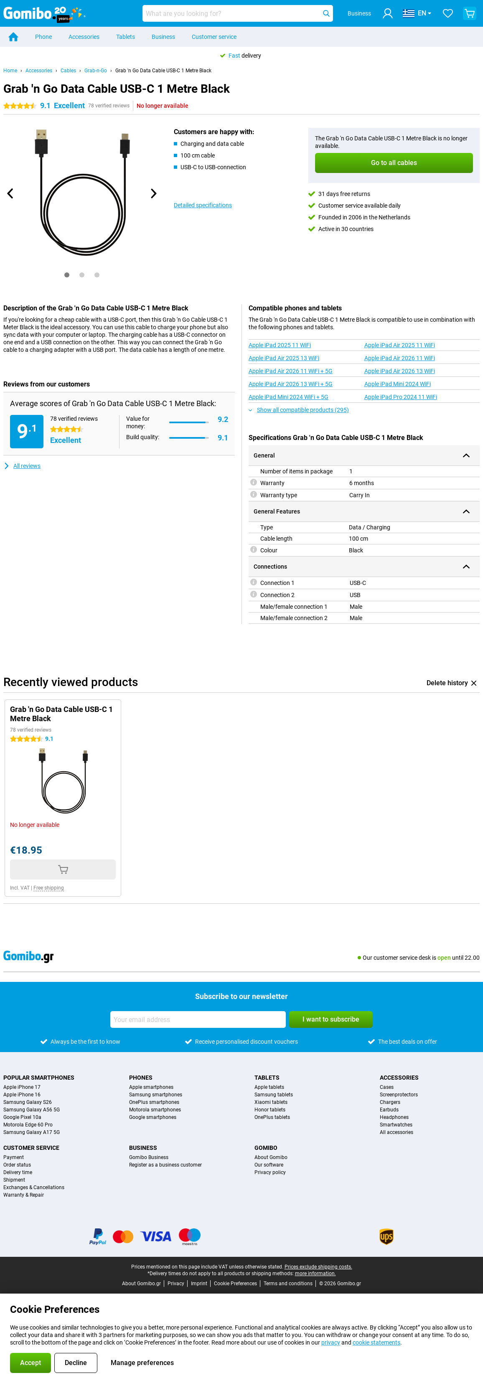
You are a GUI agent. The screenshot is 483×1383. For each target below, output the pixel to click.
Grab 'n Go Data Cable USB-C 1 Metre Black (163, 71)
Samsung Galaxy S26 (27, 1102)
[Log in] (388, 13)
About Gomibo (270, 1157)
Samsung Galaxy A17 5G (31, 1132)
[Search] (326, 13)
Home (10, 71)
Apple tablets (269, 1087)
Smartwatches (396, 1125)
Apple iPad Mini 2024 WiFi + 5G (288, 397)
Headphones (394, 1117)
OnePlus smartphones (154, 1102)
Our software (268, 1165)
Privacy (176, 1283)
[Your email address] (198, 1019)
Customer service (214, 36)
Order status (17, 1165)
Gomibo (265, 1147)
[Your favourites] (448, 13)
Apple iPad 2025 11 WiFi (280, 345)
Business (163, 36)
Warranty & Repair (23, 1195)
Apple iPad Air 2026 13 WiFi (399, 371)
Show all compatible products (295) (299, 410)
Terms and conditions (288, 1283)
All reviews (22, 466)
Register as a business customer (165, 1165)
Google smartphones (152, 1117)
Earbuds (389, 1110)
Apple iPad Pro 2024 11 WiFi (400, 397)
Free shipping (48, 888)
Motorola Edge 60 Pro (28, 1125)
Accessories (84, 36)
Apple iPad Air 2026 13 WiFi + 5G (291, 384)
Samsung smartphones (155, 1095)
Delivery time (17, 1172)
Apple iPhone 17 (22, 1087)
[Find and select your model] (237, 13)
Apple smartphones (151, 1087)
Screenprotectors (399, 1095)
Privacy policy (270, 1172)
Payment (13, 1157)
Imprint (199, 1283)
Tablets (125, 36)
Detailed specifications (203, 205)
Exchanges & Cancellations (33, 1187)
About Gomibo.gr (141, 1283)
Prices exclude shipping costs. (318, 1267)
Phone (43, 36)
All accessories (396, 1132)
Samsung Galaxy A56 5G (31, 1110)
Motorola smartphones (155, 1110)
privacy (330, 1342)
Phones (141, 1077)
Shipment (14, 1180)
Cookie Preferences (235, 1283)
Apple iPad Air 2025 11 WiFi (399, 345)
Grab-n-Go (95, 71)
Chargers (390, 1102)
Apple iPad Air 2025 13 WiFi (284, 358)
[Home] (13, 37)
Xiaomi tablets (270, 1102)
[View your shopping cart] (470, 13)
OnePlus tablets (272, 1117)
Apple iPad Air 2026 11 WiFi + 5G (291, 371)
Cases (387, 1087)
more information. (315, 1273)
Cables (68, 71)
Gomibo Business (148, 1157)
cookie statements (376, 1342)
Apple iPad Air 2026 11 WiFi (399, 358)
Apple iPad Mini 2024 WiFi (397, 384)
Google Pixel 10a (22, 1117)
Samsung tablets (273, 1095)
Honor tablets (269, 1110)
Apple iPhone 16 (22, 1095)
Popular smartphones (38, 1077)
